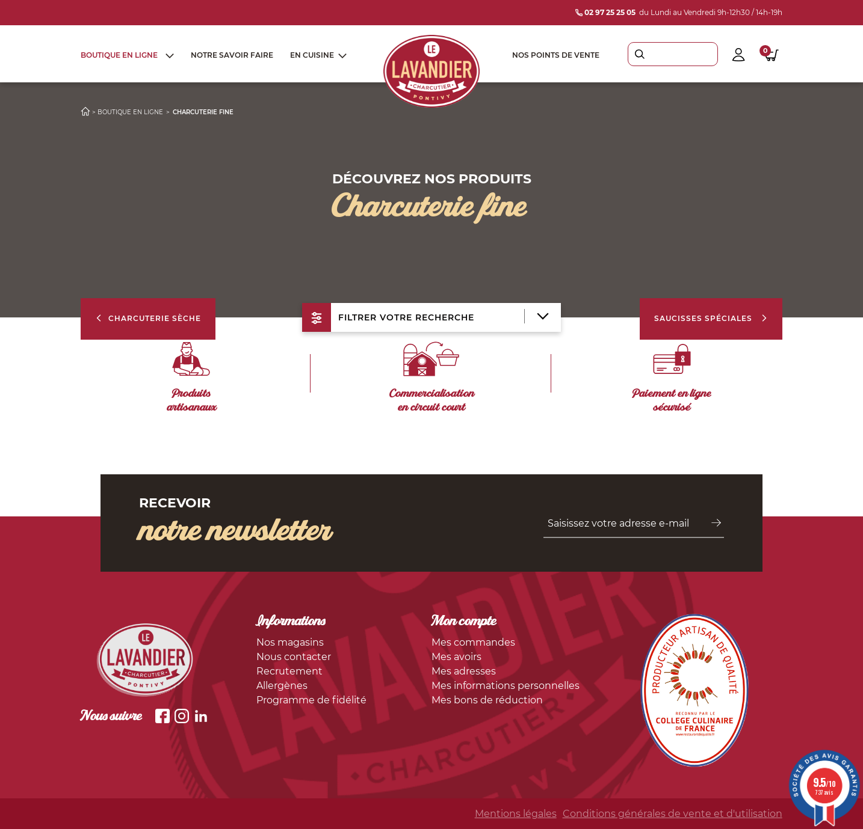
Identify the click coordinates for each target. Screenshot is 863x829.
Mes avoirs (456, 656)
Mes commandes (473, 642)
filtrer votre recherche (425, 317)
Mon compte (464, 622)
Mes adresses (464, 671)
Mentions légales (516, 813)
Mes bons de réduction (487, 700)
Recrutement (289, 671)
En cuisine (312, 55)
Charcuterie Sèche (148, 318)
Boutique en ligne (119, 55)
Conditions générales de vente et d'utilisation (672, 813)
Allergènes (282, 685)
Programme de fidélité (311, 700)
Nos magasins (290, 642)
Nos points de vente (555, 55)
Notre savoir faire (232, 55)
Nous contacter (293, 656)
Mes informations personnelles (506, 685)
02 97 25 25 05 (605, 12)
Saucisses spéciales (711, 318)
